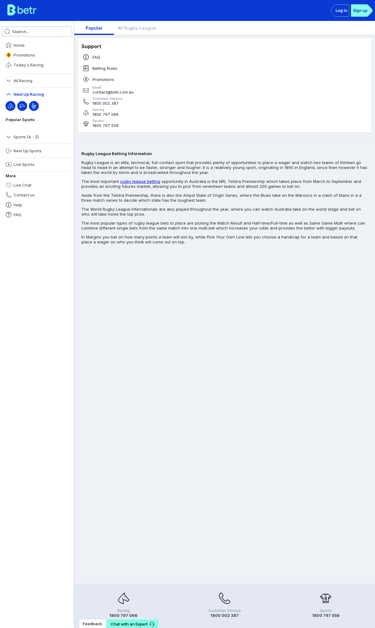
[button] (37, 45)
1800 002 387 (224, 615)
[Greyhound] (22, 106)
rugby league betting (140, 181)
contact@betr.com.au (113, 92)
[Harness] (34, 106)
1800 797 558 (326, 615)
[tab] (94, 28)
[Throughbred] (10, 106)
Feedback (92, 623)
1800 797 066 (123, 615)
